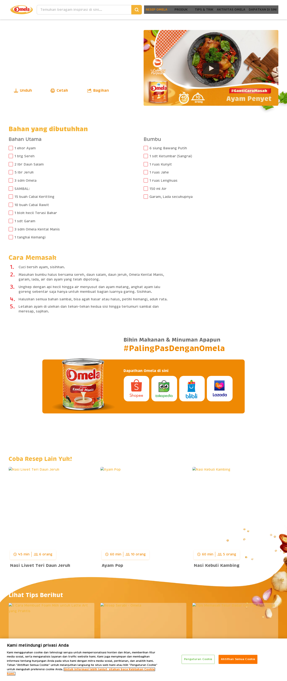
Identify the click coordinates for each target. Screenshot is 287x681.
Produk (170, 9)
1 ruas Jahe (159, 172)
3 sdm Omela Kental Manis (37, 229)
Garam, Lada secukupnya (171, 197)
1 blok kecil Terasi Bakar (35, 213)
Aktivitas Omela (225, 9)
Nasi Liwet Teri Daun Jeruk (40, 566)
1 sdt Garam (24, 221)
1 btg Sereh (24, 156)
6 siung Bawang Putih (168, 148)
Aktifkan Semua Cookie (238, 660)
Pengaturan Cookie (198, 660)
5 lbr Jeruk (24, 172)
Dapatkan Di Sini (260, 9)
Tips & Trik (194, 9)
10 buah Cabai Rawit (31, 205)
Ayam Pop (112, 566)
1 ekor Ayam (25, 148)
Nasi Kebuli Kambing (216, 566)
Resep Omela (144, 9)
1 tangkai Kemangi (30, 237)
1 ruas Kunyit (160, 164)
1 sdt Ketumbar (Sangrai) (170, 156)
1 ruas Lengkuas (163, 180)
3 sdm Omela (25, 180)
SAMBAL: (22, 189)
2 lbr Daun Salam (29, 164)
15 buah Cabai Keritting (34, 197)
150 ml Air (157, 189)
